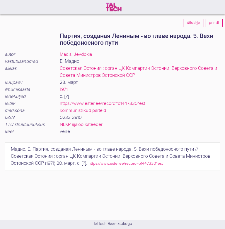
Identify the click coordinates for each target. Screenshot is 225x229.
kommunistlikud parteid (83, 110)
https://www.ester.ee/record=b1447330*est (102, 103)
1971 (64, 89)
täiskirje (193, 22)
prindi (214, 22)
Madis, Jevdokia (76, 54)
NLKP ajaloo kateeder (81, 124)
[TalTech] (113, 7)
